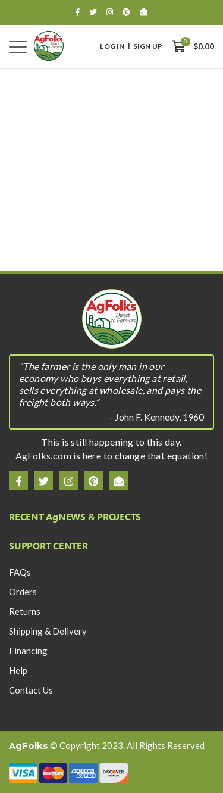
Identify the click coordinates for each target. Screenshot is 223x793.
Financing (28, 650)
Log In (112, 46)
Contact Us (31, 690)
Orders (23, 591)
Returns (24, 611)
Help (18, 670)
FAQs (20, 572)
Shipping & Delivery (48, 631)
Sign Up (147, 46)
